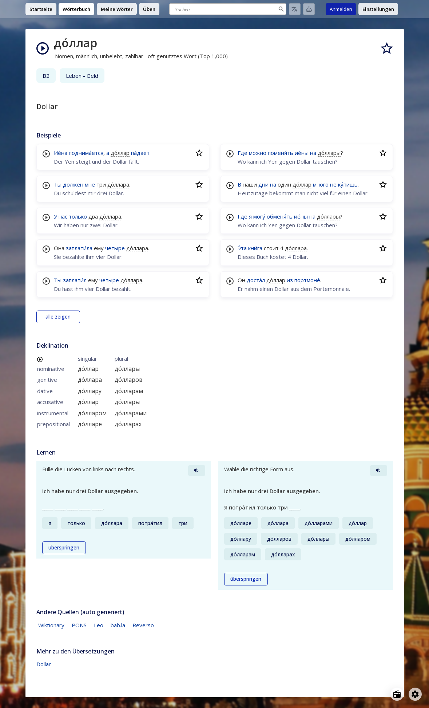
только (78, 216)
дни (263, 184)
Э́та (242, 248)
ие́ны (302, 152)
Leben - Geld (82, 75)
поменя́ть (280, 152)
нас (63, 216)
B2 (46, 75)
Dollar (43, 664)
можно (257, 152)
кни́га (255, 248)
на (313, 152)
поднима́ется (86, 152)
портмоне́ (307, 280)
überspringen (63, 547)
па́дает (140, 152)
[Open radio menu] (397, 694)
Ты (57, 184)
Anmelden (341, 9)
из (290, 280)
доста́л (256, 280)
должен (73, 184)
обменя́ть (280, 216)
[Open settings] (415, 694)
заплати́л (75, 280)
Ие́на (60, 152)
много (321, 184)
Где (242, 152)
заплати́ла (79, 248)
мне (90, 184)
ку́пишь (348, 184)
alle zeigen (58, 316)
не (333, 184)
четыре (115, 248)
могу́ (259, 216)
